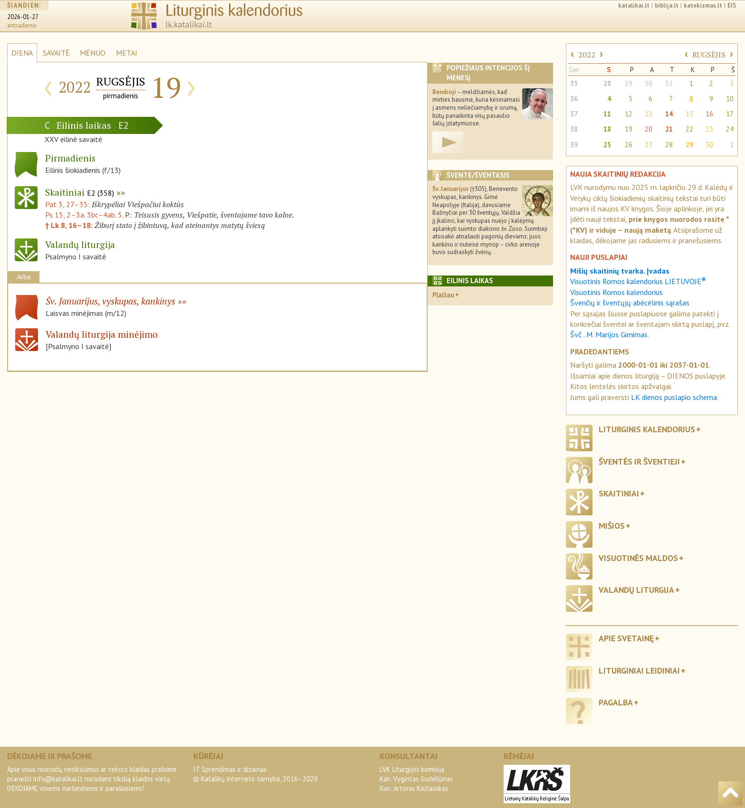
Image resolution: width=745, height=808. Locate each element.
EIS (731, 5)
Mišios (612, 525)
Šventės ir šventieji (639, 461)
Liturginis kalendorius (647, 429)
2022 (586, 54)
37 (574, 113)
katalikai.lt (633, 5)
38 (574, 128)
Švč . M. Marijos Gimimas (609, 334)
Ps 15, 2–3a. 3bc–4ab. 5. (84, 214)
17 (730, 113)
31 (669, 83)
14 (669, 113)
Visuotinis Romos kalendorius (616, 292)
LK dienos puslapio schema (674, 397)
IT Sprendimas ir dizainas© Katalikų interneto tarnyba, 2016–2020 (255, 774)
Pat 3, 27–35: (68, 204)
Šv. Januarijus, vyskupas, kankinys (110, 301)
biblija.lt (666, 5)
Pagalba (616, 702)
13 (648, 113)
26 (628, 144)
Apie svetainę (626, 638)
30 (648, 83)
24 (730, 128)
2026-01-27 (22, 17)
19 (628, 128)
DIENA (22, 52)
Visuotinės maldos (638, 557)
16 (709, 113)
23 (709, 128)
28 (607, 83)
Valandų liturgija (636, 589)
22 (689, 128)
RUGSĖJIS (709, 54)
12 (628, 113)
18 (607, 128)
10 (730, 98)
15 (689, 113)
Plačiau (443, 294)
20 (648, 128)
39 (574, 144)
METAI (126, 52)
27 (648, 144)
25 (607, 144)
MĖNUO (92, 52)
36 (574, 98)
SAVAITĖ (56, 52)
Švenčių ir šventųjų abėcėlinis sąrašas (629, 302)
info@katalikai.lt (58, 778)
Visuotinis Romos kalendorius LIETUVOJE (638, 281)
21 (669, 128)
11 (607, 113)
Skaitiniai (79, 192)
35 (574, 83)
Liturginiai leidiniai (639, 670)
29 (628, 83)
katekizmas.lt (703, 5)
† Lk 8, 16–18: (70, 225)
